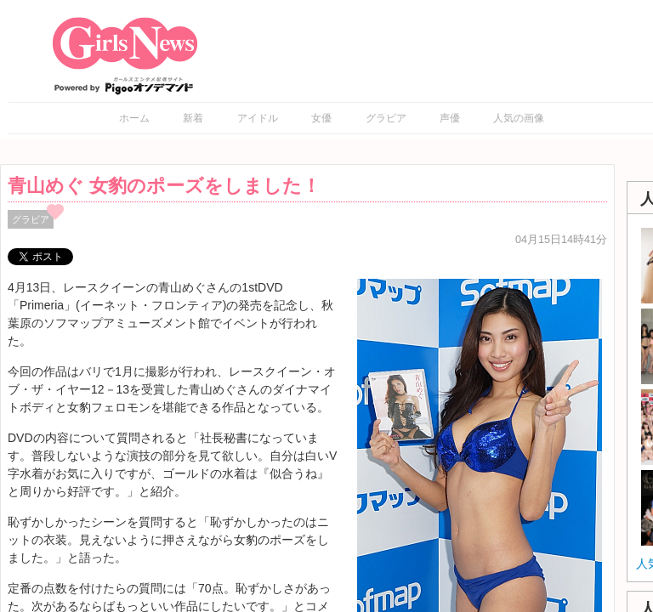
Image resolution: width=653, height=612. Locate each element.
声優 (450, 118)
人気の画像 (518, 118)
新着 (193, 118)
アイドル (257, 118)
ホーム (134, 118)
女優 (321, 118)
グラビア (386, 118)
